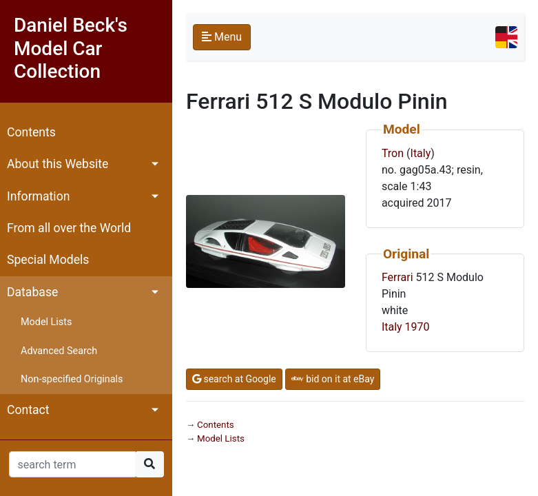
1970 (417, 326)
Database (32, 292)
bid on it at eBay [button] (333, 378)
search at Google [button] (234, 378)
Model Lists (46, 322)
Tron (393, 153)
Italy (421, 153)
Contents (31, 132)
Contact (28, 410)
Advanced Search (59, 351)
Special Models (48, 260)
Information (38, 196)
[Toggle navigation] (506, 37)
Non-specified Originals (72, 379)
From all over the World (69, 228)
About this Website (57, 164)
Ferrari (397, 277)
